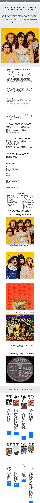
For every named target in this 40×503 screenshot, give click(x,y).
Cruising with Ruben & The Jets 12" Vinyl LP (9, 483)
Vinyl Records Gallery (9, 1)
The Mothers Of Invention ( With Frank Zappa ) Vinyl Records (20, 389)
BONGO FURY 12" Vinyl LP (23, 438)
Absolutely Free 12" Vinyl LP (8, 433)
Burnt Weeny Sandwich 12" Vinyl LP (31, 435)
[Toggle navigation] (24, 1)
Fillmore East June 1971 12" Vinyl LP (16, 485)
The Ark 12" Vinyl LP (16, 434)
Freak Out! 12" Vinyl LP (23, 480)
